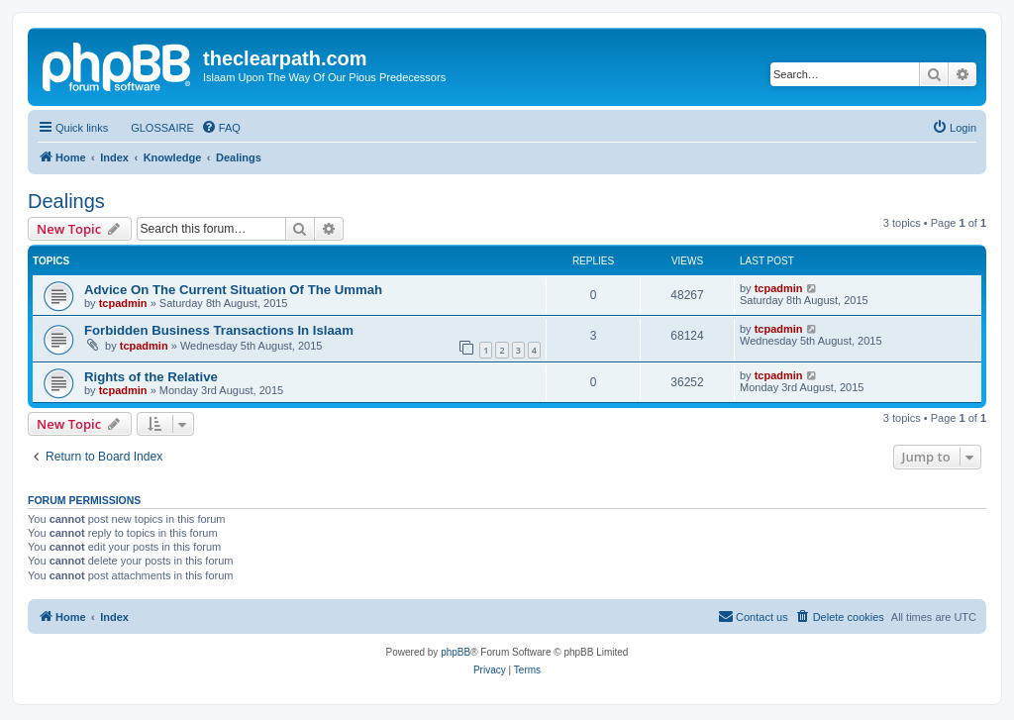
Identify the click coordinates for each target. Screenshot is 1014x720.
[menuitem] (153, 128)
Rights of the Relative (151, 376)
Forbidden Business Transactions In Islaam (219, 330)
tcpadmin (123, 303)
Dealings (66, 201)
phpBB (455, 652)
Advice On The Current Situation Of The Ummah (233, 289)
